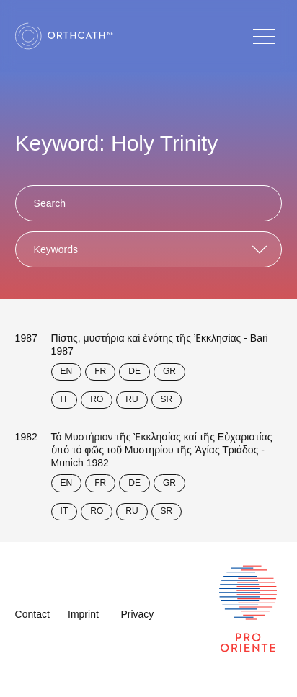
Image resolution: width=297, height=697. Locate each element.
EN (67, 371)
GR (169, 371)
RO (96, 399)
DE (134, 371)
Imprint (83, 614)
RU (131, 399)
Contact (32, 614)
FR (100, 371)
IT (64, 399)
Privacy (137, 614)
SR (167, 399)
